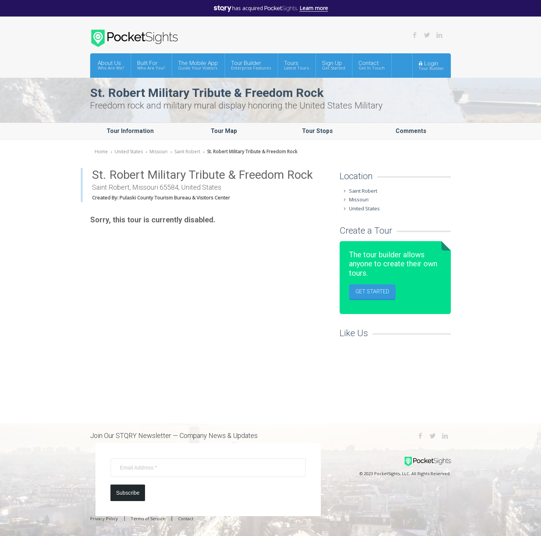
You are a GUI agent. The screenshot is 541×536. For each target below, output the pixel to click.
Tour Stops (317, 130)
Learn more (313, 8)
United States (129, 151)
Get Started (372, 291)
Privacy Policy (104, 518)
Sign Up (333, 65)
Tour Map (224, 130)
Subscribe (127, 493)
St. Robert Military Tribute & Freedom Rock (252, 151)
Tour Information (130, 130)
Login (431, 65)
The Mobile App (198, 65)
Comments (411, 130)
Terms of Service (148, 518)
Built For (151, 65)
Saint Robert (187, 151)
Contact (371, 65)
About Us (111, 65)
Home (101, 151)
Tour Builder (251, 65)
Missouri (159, 151)
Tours (296, 65)
